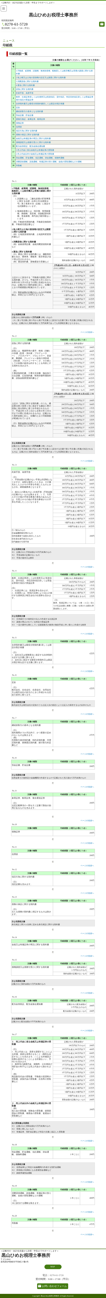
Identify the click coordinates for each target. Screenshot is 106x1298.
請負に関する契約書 (24, 89)
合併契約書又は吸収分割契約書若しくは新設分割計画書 (40, 104)
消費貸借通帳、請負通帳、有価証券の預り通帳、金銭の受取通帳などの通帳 (49, 162)
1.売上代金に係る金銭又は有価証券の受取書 (35, 150)
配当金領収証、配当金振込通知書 (30, 146)
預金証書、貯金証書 (24, 115)
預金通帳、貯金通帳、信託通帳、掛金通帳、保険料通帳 (40, 158)
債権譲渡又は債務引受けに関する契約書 (33, 142)
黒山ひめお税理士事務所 (53, 15)
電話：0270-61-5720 (53, 1275)
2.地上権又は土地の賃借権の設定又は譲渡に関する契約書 (41, 78)
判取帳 (19, 166)
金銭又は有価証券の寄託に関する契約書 (33, 138)
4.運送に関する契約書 (25, 85)
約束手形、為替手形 (24, 93)
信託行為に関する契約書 (26, 131)
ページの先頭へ (87, 332)
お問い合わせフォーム (54, 1286)
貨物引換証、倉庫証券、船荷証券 (30, 119)
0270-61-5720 (16, 24)
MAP (52, 1267)
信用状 (19, 127)
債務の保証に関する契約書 (27, 135)
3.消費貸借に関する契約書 (27, 81)
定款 (18, 108)
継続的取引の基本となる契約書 (29, 111)
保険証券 (20, 123)
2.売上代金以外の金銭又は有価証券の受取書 (35, 154)
